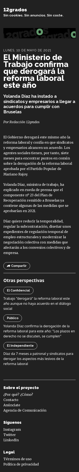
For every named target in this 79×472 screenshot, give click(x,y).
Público (12, 318)
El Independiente (20, 345)
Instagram (12, 430)
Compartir (17, 266)
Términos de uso (17, 459)
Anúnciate (11, 405)
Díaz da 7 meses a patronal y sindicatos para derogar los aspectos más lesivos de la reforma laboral (38, 358)
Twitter (9, 435)
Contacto (10, 400)
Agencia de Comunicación (24, 410)
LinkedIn (11, 440)
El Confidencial (18, 290)
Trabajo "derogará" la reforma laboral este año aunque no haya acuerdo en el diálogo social (37, 303)
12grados (15, 9)
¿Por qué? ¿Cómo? (18, 395)
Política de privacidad (21, 464)
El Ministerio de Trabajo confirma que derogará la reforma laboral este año (35, 71)
